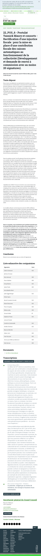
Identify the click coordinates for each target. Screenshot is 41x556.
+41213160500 (7, 507)
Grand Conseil (16, 28)
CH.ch (19, 539)
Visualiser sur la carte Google (10, 510)
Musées (20, 536)
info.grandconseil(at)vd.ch (10, 508)
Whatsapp (17, 519)
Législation (10, 12)
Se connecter (32, 12)
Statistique (6, 548)
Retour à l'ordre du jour (11, 494)
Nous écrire (7, 513)
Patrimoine (21, 538)
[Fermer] (39, 1)
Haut (35, 527)
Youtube (5, 519)
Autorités (5, 12)
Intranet (12, 551)
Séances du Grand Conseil (28, 28)
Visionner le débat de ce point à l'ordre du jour (18, 361)
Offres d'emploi (15, 12)
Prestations (21, 12)
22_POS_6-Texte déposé (12, 353)
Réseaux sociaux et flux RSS (13, 541)
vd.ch (4, 28)
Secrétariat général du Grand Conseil (20, 500)
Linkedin (11, 519)
